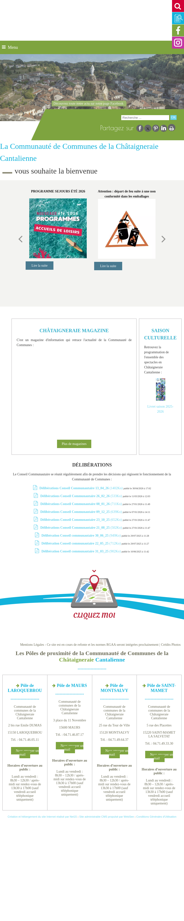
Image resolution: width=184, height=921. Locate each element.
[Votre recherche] (145, 117)
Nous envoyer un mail (27, 752)
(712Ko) (81, 543)
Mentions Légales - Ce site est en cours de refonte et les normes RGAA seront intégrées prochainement (89, 644)
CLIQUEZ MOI (94, 594)
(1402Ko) (82, 488)
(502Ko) (81, 527)
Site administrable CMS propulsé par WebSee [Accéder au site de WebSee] (106, 816)
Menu (13, 47)
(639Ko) (81, 512)
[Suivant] (163, 238)
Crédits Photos (171, 644)
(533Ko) (81, 496)
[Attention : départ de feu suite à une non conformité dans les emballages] (126, 229)
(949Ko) (81, 535)
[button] (178, 6)
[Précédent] (20, 238)
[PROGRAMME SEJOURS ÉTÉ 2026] (58, 228)
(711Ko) (81, 504)
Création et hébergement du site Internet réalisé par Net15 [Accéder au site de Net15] (42, 816)
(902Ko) (81, 551)
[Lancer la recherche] (173, 117)
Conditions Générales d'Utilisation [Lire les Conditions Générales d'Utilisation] (156, 816)
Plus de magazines (74, 444)
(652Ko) (81, 520)
